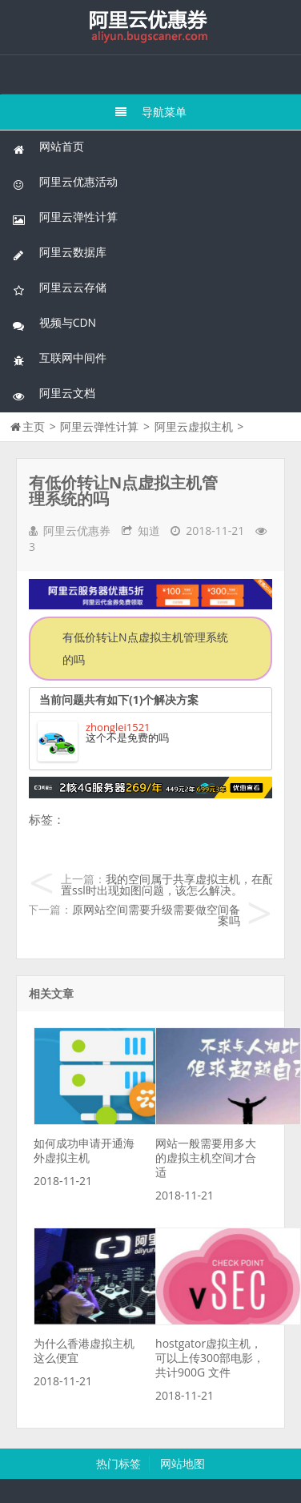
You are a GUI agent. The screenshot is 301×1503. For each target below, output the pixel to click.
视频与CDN (54, 323)
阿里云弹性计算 (65, 217)
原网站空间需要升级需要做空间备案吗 (156, 915)
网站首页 (48, 147)
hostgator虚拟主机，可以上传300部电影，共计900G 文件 (209, 1358)
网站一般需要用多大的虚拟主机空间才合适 (205, 1157)
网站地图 (182, 1463)
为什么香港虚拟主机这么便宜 (84, 1350)
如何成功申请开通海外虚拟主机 (84, 1150)
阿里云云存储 (59, 287)
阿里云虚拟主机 (194, 426)
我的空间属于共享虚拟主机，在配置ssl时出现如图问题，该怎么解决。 (167, 884)
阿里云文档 (53, 393)
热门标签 (118, 1463)
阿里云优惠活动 (65, 182)
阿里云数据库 (59, 252)
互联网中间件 (59, 358)
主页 (33, 426)
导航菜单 (151, 111)
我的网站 (150, 27)
